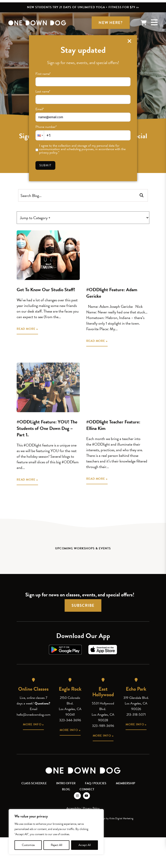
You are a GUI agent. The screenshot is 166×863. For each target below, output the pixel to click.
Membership (125, 783)
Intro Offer (65, 783)
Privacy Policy (91, 808)
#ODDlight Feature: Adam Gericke (111, 293)
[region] (56, 831)
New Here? (111, 22)
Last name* (42, 91)
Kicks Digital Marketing (121, 818)
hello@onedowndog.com (33, 714)
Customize (28, 845)
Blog (66, 789)
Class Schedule (34, 783)
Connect (87, 789)
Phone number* (46, 127)
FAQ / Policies (95, 783)
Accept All (84, 845)
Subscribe (83, 605)
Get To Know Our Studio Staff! (46, 289)
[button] (40, 135)
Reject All (56, 845)
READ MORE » (27, 329)
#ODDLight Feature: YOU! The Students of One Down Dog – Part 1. (47, 428)
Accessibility (73, 808)
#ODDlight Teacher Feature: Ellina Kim (113, 425)
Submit (45, 165)
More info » (33, 724)
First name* (43, 73)
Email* (39, 109)
